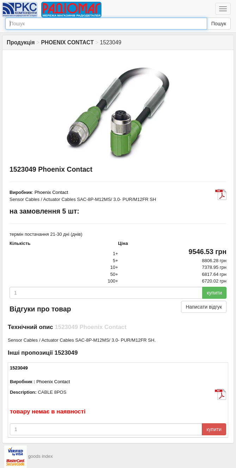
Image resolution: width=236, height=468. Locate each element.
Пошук (218, 23)
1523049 (19, 368)
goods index (40, 456)
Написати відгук (204, 307)
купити (214, 293)
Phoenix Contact (51, 192)
